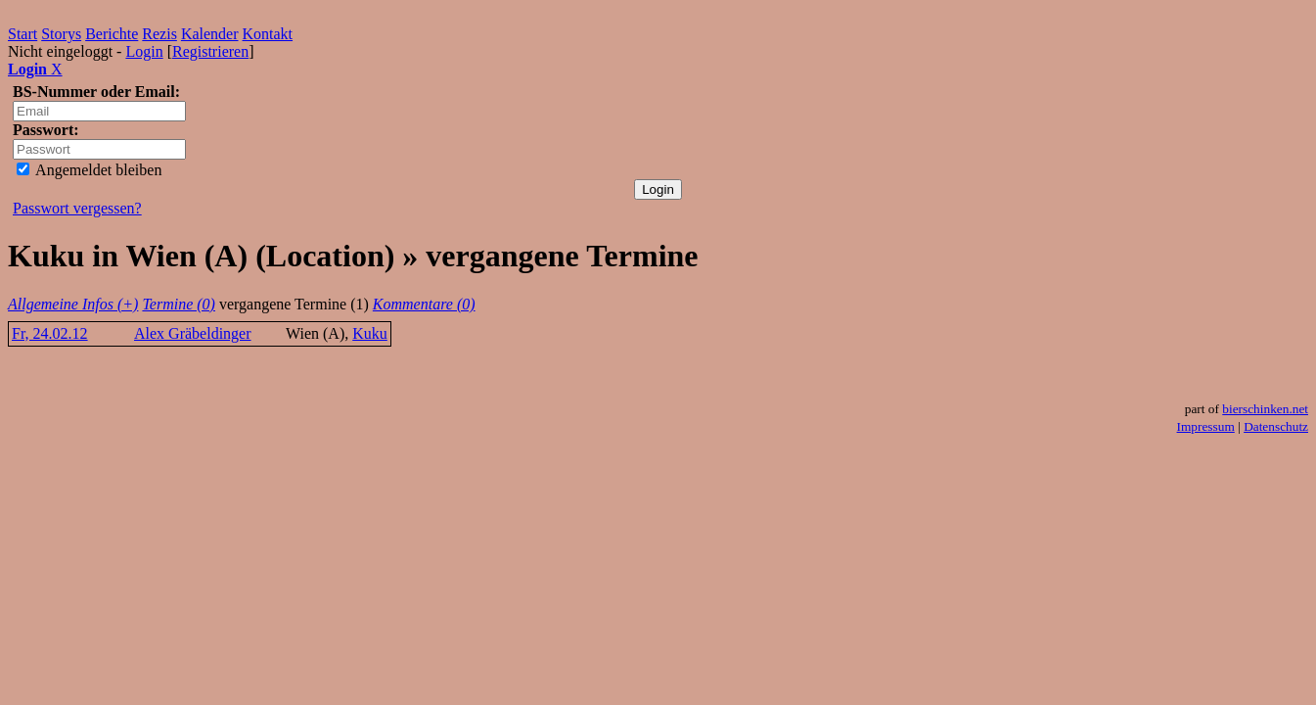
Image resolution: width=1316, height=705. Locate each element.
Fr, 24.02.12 (50, 333)
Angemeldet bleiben (89, 170)
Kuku (369, 333)
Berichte (111, 33)
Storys (61, 33)
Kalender (210, 33)
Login (143, 51)
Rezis (159, 33)
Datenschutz (1276, 426)
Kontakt (268, 33)
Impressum (1206, 426)
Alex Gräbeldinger (192, 333)
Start (22, 33)
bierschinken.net (1265, 408)
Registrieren (210, 51)
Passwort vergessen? (77, 208)
